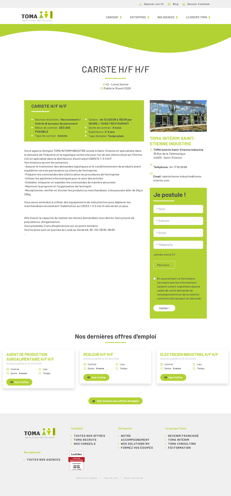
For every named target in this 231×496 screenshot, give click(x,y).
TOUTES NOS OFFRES (89, 435)
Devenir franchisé (196, 4)
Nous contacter (133, 478)
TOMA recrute (85, 439)
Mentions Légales (87, 478)
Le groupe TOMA (198, 17)
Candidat (113, 17)
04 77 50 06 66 (178, 167)
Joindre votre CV (164, 254)
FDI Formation (179, 447)
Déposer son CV (151, 4)
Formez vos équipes (137, 447)
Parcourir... (164, 265)
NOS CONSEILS (85, 443)
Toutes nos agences (43, 459)
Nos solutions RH (135, 443)
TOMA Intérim (178, 439)
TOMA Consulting (182, 443)
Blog (173, 4)
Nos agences (167, 17)
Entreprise (139, 17)
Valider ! (164, 308)
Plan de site (111, 478)
